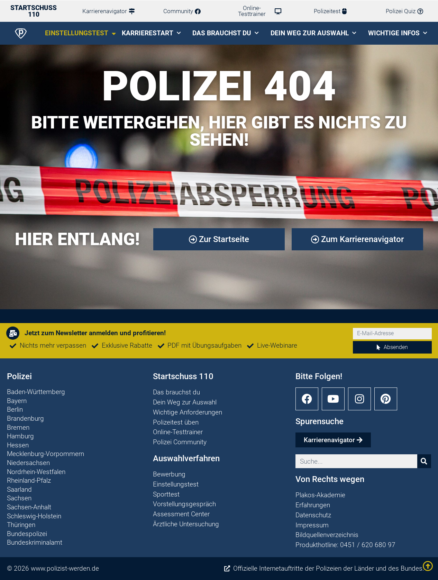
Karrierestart (151, 33)
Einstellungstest (80, 33)
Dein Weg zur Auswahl (313, 33)
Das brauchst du (225, 33)
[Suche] (424, 461)
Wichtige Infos (397, 33)
